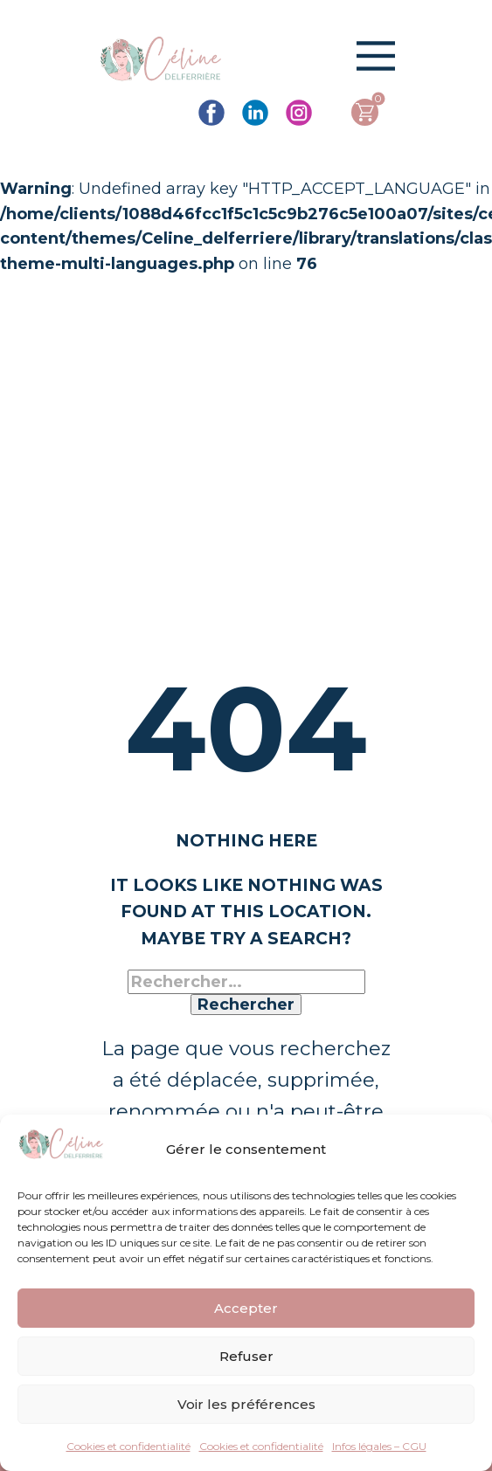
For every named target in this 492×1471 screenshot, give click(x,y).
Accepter (246, 1308)
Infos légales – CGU (379, 1446)
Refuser (246, 1356)
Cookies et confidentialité (128, 1446)
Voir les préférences (246, 1404)
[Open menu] (376, 55)
